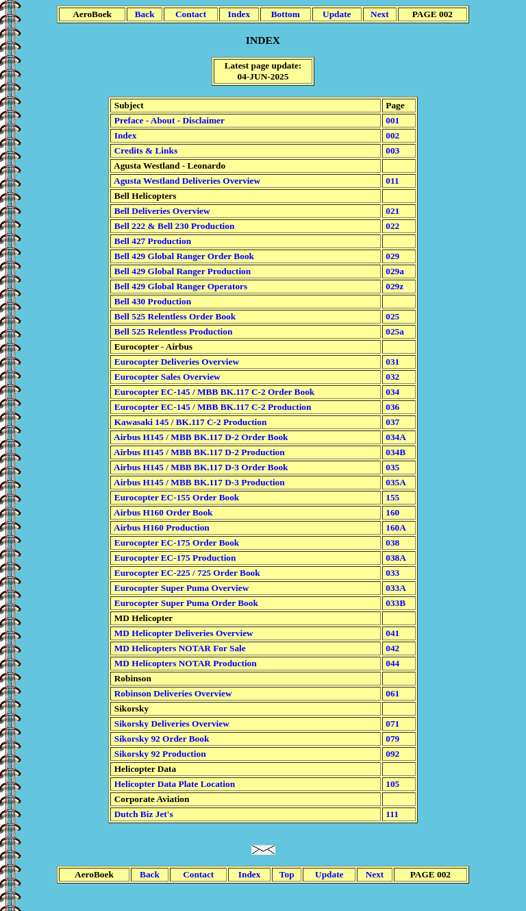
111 (391, 814)
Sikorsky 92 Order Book (160, 738)
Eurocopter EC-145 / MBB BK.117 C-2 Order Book (213, 392)
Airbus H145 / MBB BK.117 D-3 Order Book (200, 467)
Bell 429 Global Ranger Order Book (183, 256)
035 (391, 467)
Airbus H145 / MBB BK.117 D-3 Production (198, 482)
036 (391, 407)
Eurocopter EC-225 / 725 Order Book (186, 573)
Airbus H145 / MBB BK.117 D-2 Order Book (200, 437)
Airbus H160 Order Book (162, 512)
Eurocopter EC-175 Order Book (175, 542)
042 (391, 648)
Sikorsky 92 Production (158, 754)
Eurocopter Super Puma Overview (180, 588)
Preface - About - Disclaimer (168, 120)
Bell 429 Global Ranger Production (181, 271)
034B (394, 452)
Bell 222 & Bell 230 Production (173, 226)
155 (391, 497)
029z (393, 286)
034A (395, 437)
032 (391, 377)
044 (391, 663)
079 (391, 738)
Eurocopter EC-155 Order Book (175, 497)
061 (391, 693)
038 (391, 542)
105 (391, 784)
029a (394, 271)
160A (395, 527)
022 (391, 226)
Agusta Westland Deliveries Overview (186, 180)
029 (391, 256)
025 (391, 316)
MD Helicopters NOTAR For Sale (178, 648)
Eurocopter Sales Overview (166, 377)
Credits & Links (144, 150)
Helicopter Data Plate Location (173, 784)
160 (391, 512)
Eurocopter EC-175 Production (174, 557)
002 (391, 135)
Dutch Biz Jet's (142, 814)
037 (391, 422)
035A (395, 482)
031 (391, 361)
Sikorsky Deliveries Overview (170, 723)
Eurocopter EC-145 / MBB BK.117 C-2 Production (211, 407)
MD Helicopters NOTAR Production (184, 663)
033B (394, 603)
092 (391, 754)
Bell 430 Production (151, 301)
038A (395, 557)
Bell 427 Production (151, 241)
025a (394, 331)
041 (391, 633)
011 (391, 180)
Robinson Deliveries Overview (171, 693)
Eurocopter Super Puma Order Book (185, 603)
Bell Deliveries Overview (161, 211)
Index (124, 135)
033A (395, 588)
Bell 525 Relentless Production (172, 331)
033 (391, 573)
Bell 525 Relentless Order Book (174, 316)
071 (391, 723)
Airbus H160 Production (160, 527)
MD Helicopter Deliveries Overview (182, 633)
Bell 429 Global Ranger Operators (179, 286)
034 (391, 392)
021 (391, 211)
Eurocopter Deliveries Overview (175, 361)
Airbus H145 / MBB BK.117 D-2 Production (198, 452)
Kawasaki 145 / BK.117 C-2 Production (189, 422)
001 (391, 120)
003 (391, 150)
